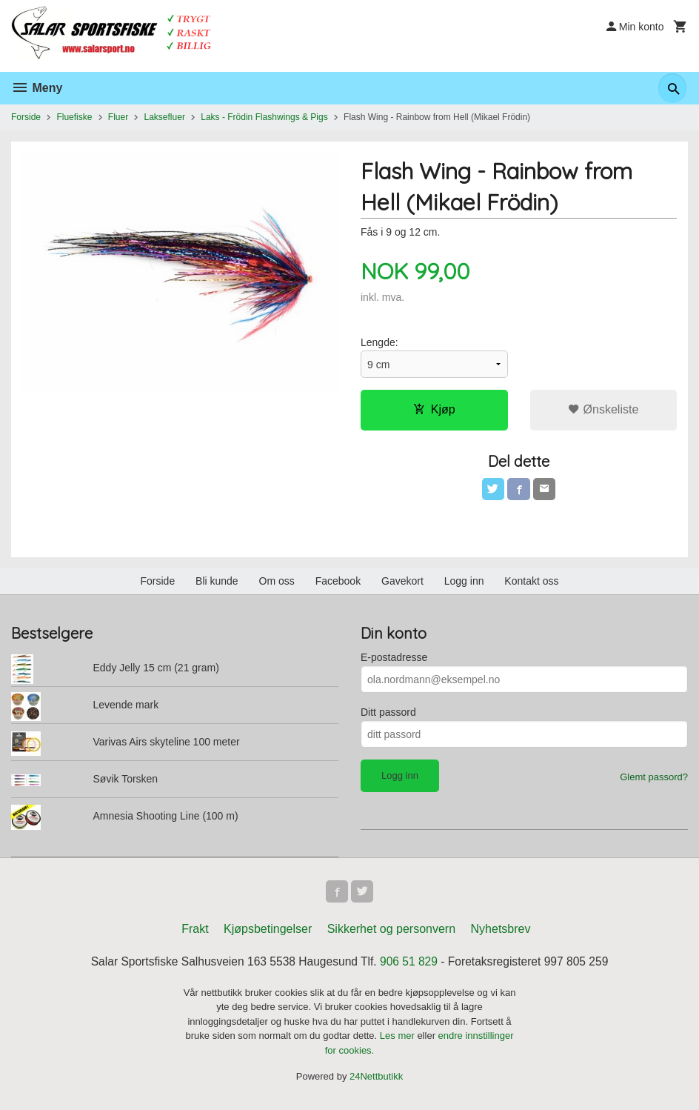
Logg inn (464, 583)
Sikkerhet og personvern (391, 932)
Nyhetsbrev (501, 932)
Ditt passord (388, 714)
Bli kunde (216, 583)
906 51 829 (410, 965)
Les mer (399, 1039)
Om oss (277, 583)
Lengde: (379, 343)
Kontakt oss (531, 583)
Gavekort (402, 583)
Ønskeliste (603, 410)
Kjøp (434, 410)
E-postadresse (394, 659)
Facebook (338, 583)
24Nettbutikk (376, 1080)
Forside (26, 117)
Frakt (194, 932)
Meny (36, 88)
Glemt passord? (654, 779)
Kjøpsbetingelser (268, 932)
